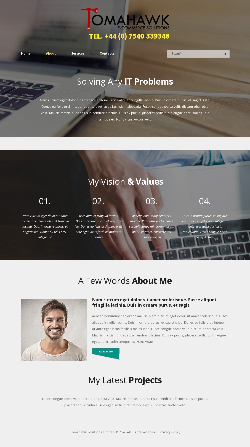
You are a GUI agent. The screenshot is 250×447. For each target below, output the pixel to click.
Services (77, 53)
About (51, 53)
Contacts (107, 53)
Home (26, 53)
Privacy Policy (170, 432)
